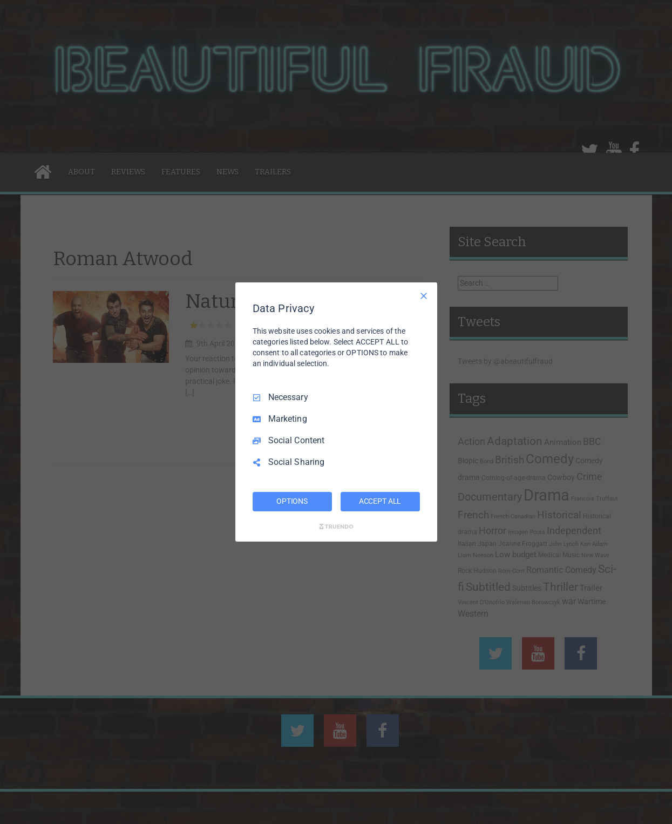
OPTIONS (292, 501)
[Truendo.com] (336, 526)
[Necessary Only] (423, 295)
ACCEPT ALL (380, 501)
